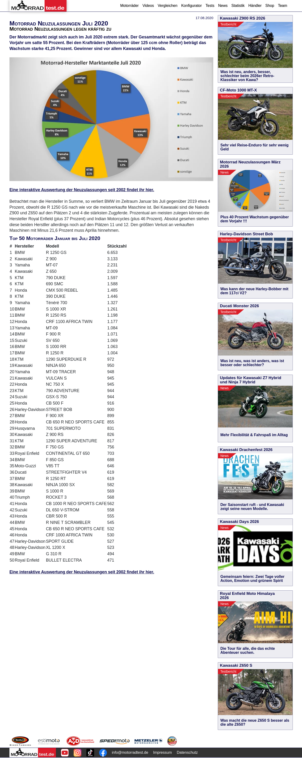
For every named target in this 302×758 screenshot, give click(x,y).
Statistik (237, 6)
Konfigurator (191, 6)
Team (282, 6)
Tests (210, 6)
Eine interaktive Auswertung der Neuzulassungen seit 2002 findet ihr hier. (81, 189)
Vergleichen (167, 6)
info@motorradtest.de (130, 752)
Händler (254, 6)
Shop (269, 6)
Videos (148, 6)
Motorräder (129, 6)
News (222, 6)
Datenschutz (187, 752)
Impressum (162, 752)
